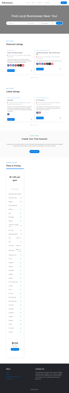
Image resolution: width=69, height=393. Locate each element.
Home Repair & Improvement (44, 50)
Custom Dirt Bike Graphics (15, 53)
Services (11, 50)
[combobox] (32, 23)
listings (8, 50)
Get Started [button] (34, 151)
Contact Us (40, 2)
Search (59, 23)
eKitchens (10, 100)
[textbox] (33, 23)
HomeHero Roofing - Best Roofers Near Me (48, 53)
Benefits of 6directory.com (13, 376)
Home (27, 2)
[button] (31, 77)
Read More (11, 70)
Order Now (15, 349)
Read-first (47, 2)
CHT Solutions (40, 100)
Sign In (64, 2)
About (33, 2)
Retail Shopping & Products (44, 97)
